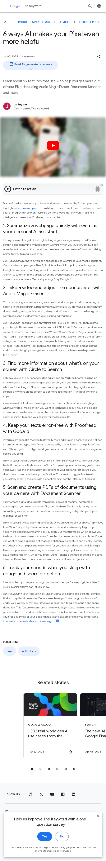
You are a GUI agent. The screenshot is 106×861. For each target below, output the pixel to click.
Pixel (9, 651)
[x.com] (41, 794)
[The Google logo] (13, 812)
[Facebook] (62, 794)
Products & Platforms (33, 22)
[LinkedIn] (73, 794)
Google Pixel (89, 22)
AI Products (29, 651)
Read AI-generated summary (30, 66)
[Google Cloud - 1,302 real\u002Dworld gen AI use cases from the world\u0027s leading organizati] (50, 725)
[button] (98, 56)
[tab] (32, 769)
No (62, 838)
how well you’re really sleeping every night (28, 621)
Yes (44, 838)
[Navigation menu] (6, 6)
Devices (64, 22)
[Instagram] (30, 794)
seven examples (27, 208)
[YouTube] (52, 794)
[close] (98, 818)
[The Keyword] (5, 22)
